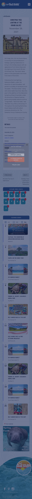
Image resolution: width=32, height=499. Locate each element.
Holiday (12, 137)
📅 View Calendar (8, 424)
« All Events (6, 16)
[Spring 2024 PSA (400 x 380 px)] (16, 451)
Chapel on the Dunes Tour (15, 258)
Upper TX (7, 137)
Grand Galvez (8, 151)
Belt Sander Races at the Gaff (17, 317)
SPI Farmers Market (13, 277)
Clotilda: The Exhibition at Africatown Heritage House (16, 238)
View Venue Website (10, 161)
